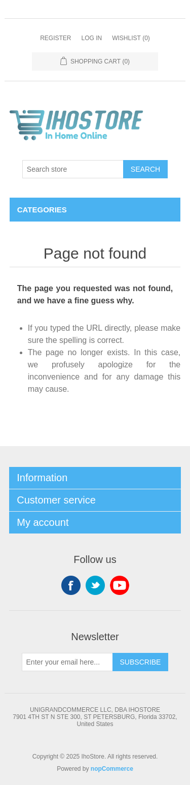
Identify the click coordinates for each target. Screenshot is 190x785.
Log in (91, 38)
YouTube (119, 585)
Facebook (71, 585)
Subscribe (140, 662)
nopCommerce (112, 768)
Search (145, 169)
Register (55, 38)
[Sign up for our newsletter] (67, 662)
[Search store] (73, 169)
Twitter (95, 585)
